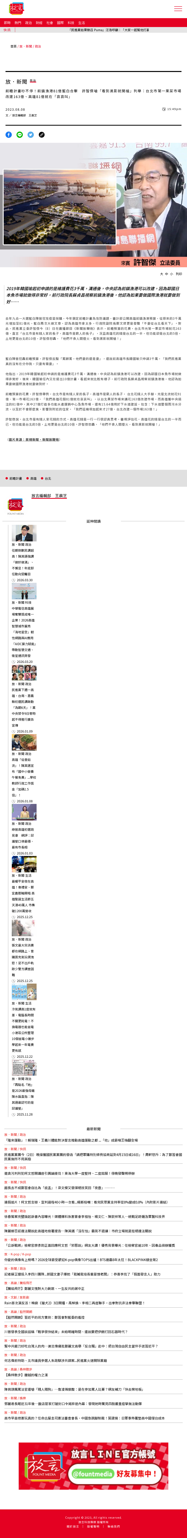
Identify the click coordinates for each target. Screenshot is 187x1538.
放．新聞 (25, 46)
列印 (179, 273)
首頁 (13, 46)
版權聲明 (93, 1526)
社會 (49, 22)
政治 (28, 22)
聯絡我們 (114, 1526)
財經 (39, 22)
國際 (60, 22)
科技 (71, 22)
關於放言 (73, 1526)
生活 (81, 22)
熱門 (18, 22)
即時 (7, 22)
